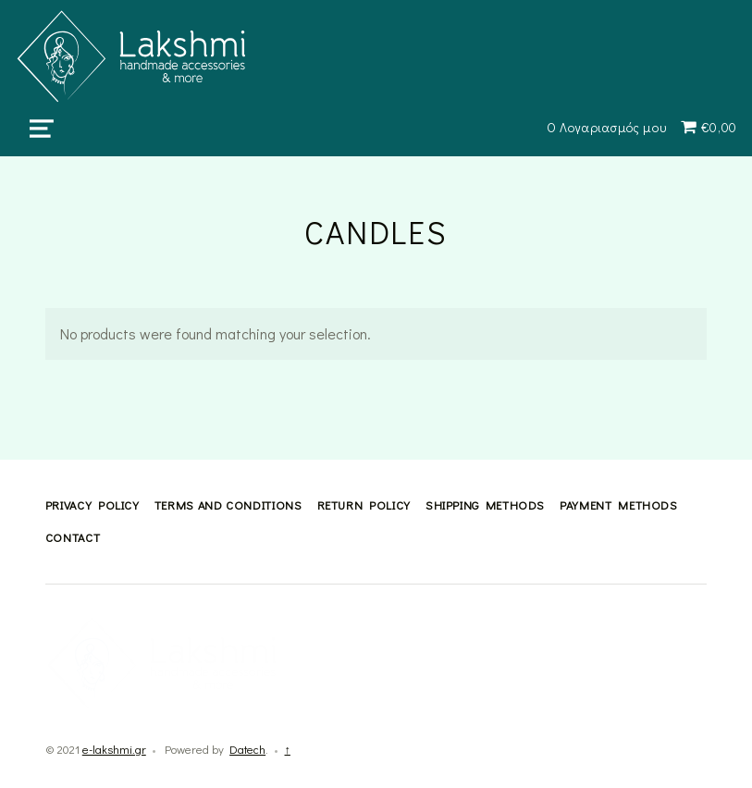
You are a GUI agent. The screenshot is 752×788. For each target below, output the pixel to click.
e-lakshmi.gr (114, 749)
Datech (247, 749)
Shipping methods (485, 505)
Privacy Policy (92, 505)
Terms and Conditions (228, 505)
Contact (72, 537)
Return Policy (364, 505)
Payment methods (619, 505)
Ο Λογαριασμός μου (607, 127)
